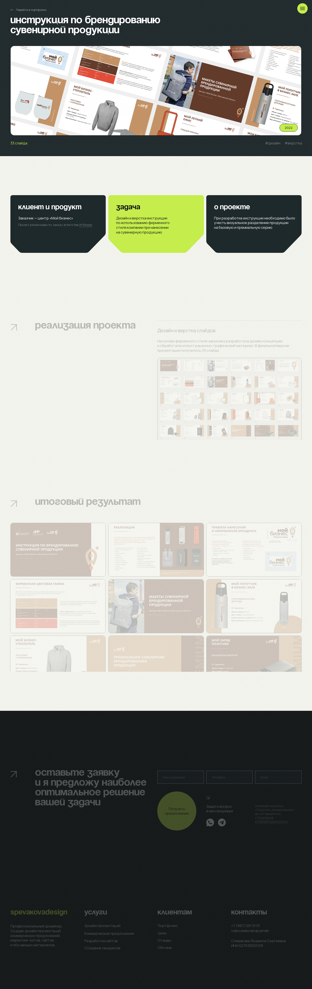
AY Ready (85, 225)
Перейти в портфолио (31, 10)
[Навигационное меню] (302, 8)
